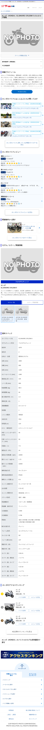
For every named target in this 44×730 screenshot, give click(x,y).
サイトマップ (33, 719)
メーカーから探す (8, 684)
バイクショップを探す (9, 694)
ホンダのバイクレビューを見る (22, 212)
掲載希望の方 (33, 714)
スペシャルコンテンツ (32, 674)
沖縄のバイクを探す (11, 674)
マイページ (34, 7)
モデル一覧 (11, 302)
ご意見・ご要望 (11, 714)
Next (39, 228)
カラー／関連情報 (32, 302)
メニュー (40, 7)
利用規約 (11, 710)
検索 (28, 7)
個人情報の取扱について (33, 710)
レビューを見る (35, 597)
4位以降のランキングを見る (22, 631)
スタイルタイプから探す (9, 689)
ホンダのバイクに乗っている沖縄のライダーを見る (22, 143)
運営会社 (11, 719)
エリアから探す (7, 698)
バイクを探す (22, 597)
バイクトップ (6, 680)
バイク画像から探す (8, 703)
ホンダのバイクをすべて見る (22, 238)
